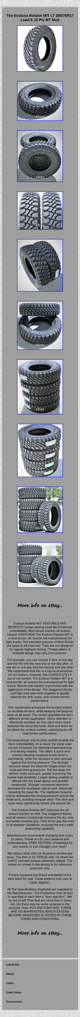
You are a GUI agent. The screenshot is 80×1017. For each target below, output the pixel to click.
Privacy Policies (13, 992)
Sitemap (10, 974)
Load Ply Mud (12, 964)
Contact (10, 983)
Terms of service (14, 1001)
